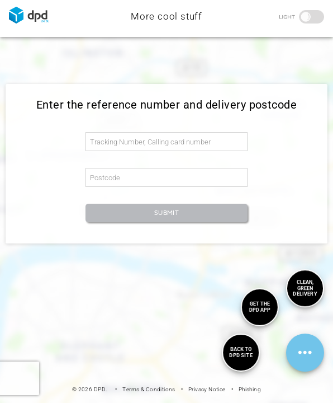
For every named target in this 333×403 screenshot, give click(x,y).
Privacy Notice (207, 389)
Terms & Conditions (148, 389)
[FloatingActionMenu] (305, 353)
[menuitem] (241, 353)
